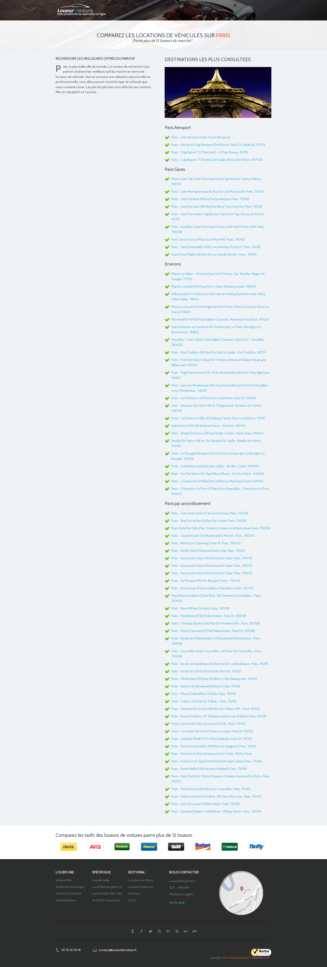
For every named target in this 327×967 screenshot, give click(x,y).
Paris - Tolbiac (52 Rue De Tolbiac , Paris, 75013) (204, 701)
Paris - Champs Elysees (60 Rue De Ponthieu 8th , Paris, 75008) (215, 623)
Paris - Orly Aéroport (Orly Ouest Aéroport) (200, 137)
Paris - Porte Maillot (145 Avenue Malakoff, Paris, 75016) (209, 769)
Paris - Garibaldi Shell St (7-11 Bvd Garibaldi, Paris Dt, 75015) (211, 739)
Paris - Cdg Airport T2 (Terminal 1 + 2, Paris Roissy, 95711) (209, 152)
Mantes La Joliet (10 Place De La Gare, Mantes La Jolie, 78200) (213, 286)
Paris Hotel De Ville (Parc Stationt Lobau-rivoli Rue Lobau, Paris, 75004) (220, 528)
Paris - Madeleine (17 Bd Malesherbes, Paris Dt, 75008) (208, 616)
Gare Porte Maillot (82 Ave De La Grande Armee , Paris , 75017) (214, 254)
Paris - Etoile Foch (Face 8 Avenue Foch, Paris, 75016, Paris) (211, 754)
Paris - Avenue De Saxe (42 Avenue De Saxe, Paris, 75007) (211, 558)
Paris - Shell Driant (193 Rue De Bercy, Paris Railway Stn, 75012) (214, 679)
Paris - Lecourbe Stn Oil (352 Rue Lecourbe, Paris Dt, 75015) (212, 731)
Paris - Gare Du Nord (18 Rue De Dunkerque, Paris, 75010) (210, 199)
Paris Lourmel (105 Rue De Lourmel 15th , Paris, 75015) (208, 724)
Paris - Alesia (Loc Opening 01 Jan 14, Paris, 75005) (205, 543)
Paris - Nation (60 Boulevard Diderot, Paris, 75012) (205, 686)
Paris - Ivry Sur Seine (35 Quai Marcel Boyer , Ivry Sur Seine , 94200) (217, 474)
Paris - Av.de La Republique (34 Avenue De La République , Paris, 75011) (219, 664)
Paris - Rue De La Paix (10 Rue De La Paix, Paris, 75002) (208, 521)
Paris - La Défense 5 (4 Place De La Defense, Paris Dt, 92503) (213, 398)
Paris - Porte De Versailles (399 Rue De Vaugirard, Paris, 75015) (213, 746)
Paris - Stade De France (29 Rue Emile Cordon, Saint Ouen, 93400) (217, 433)
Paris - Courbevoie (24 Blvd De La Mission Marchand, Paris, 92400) (217, 481)
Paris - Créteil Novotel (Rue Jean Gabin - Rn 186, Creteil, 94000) (215, 466)
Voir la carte (177, 902)
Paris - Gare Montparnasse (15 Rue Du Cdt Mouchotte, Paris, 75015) (217, 191)
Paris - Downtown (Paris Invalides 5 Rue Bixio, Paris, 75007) (212, 588)
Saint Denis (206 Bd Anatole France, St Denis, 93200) (208, 426)
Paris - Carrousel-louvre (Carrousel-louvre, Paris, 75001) (209, 513)
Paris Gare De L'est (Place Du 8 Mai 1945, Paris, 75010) (208, 239)
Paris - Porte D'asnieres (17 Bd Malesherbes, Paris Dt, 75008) (213, 631)
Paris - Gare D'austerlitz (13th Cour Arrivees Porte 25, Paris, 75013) (215, 247)
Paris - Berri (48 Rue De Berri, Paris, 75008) (200, 608)
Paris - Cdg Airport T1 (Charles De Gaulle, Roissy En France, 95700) (217, 160)
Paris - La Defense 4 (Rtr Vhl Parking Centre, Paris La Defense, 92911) (218, 418)
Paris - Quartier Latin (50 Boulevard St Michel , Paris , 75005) (213, 536)
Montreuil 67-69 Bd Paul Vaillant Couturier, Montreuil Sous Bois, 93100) (220, 319)
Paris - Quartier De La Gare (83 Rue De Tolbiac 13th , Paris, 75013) (215, 709)
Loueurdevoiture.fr (239, 957)
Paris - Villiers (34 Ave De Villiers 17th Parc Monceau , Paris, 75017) (216, 796)
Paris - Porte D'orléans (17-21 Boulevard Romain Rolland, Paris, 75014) (218, 716)
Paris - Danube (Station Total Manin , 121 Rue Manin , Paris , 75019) (216, 811)
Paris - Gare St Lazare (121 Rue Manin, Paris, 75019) (205, 804)
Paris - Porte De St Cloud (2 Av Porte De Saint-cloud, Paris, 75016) (216, 761)
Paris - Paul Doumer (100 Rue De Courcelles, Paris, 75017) (210, 789)
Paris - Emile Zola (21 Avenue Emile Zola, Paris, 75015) (208, 551)
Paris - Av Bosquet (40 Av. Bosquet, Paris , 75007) (205, 581)
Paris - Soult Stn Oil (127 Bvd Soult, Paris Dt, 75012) (206, 671)
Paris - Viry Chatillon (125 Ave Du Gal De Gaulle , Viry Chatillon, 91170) (218, 352)
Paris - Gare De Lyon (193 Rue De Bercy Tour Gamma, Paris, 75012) (216, 206)
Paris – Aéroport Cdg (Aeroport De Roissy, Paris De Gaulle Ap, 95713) (218, 145)
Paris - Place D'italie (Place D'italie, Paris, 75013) (203, 694)
